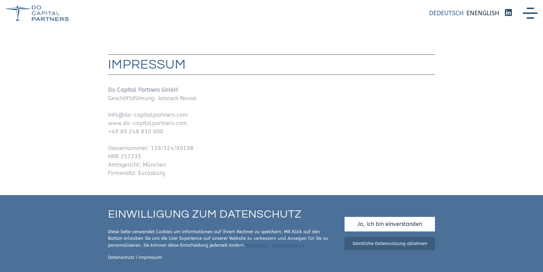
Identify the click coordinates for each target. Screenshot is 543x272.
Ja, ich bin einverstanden (389, 224)
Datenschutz (121, 257)
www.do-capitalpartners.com (147, 123)
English (486, 13)
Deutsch (450, 13)
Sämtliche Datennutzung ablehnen (390, 243)
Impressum (150, 257)
